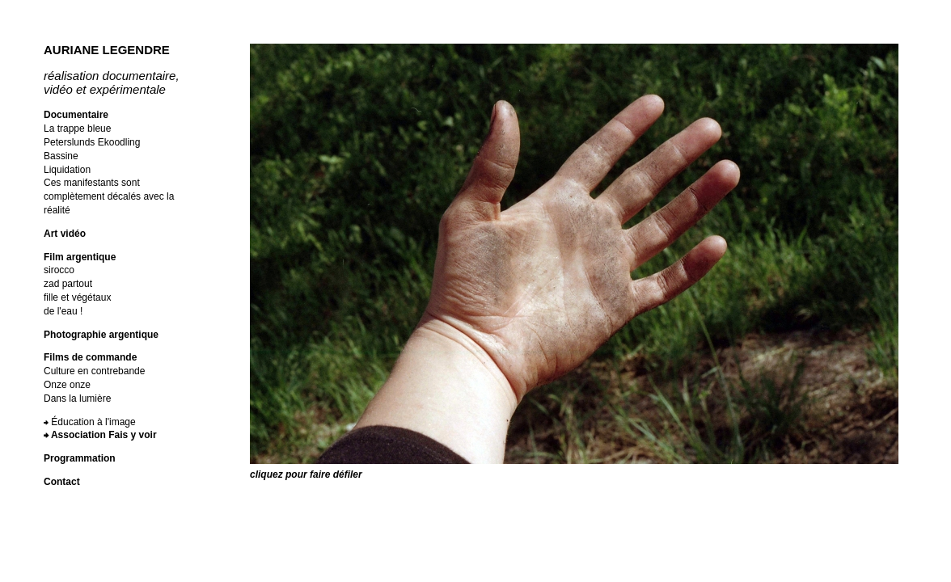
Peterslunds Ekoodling (92, 142)
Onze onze (67, 384)
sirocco (59, 270)
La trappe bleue (77, 128)
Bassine (61, 156)
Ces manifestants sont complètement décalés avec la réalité (109, 196)
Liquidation (67, 169)
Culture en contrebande (94, 371)
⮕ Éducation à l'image (90, 422)
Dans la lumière (77, 398)
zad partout (68, 283)
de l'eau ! (63, 311)
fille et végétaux (77, 297)
